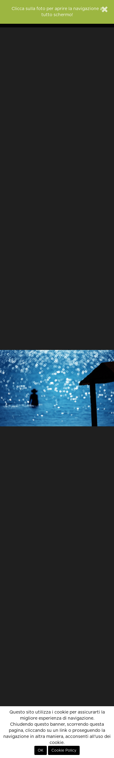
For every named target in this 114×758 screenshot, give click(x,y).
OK (40, 750)
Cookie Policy (63, 750)
